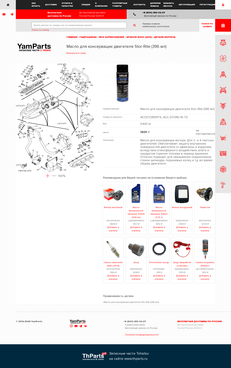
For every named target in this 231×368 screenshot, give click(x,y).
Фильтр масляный (113, 207)
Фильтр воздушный (182, 207)
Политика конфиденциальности (141, 334)
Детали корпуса (164, 37)
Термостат (205, 207)
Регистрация (207, 4)
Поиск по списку (40, 30)
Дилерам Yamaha (155, 4)
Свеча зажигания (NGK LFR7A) (113, 264)
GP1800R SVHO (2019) (139, 37)
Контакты (139, 4)
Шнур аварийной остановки (182, 264)
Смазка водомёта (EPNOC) (205, 264)
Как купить (36, 4)
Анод (136, 262)
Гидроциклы (88, 37)
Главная (71, 37)
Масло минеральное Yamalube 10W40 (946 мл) (136, 212)
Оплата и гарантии (67, 4)
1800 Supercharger (111, 37)
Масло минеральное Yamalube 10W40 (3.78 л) (159, 212)
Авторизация (187, 4)
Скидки (85, 4)
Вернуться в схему (76, 53)
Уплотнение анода (159, 262)
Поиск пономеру (207, 25)
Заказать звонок (168, 4)
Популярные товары (119, 4)
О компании (101, 4)
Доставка (51, 4)
